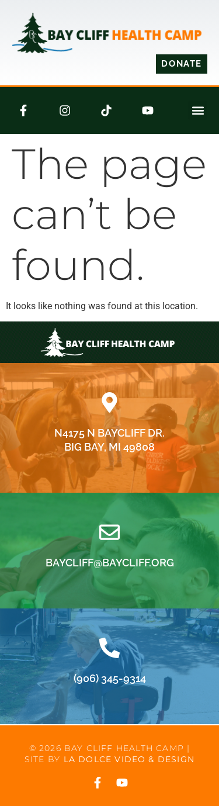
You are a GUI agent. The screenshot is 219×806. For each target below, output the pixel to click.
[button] (197, 110)
